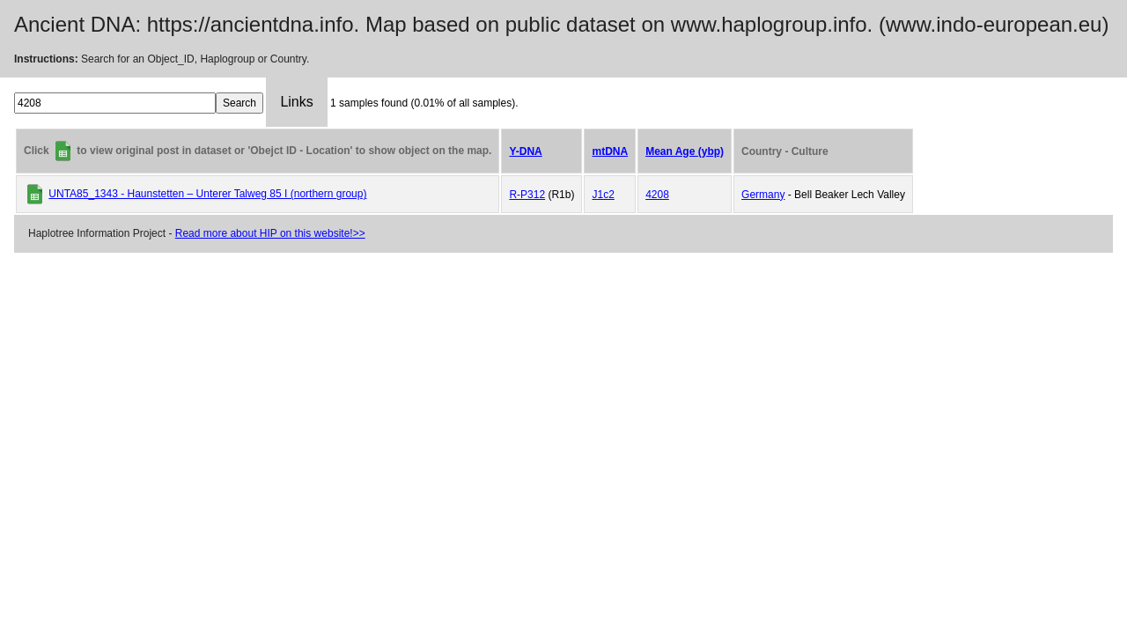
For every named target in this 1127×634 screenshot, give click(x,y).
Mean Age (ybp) (684, 151)
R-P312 (527, 194)
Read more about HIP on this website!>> (270, 233)
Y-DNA (525, 151)
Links (296, 101)
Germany (762, 194)
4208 (657, 194)
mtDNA (610, 151)
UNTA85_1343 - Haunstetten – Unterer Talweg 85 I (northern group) (207, 194)
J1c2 (603, 194)
